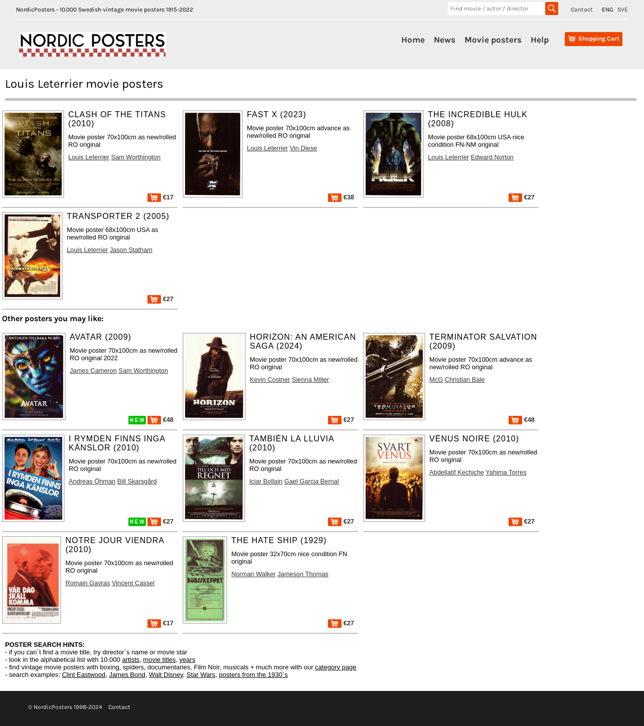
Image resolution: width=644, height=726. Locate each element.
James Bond (127, 674)
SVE (622, 9)
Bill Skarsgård (137, 481)
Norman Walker (253, 574)
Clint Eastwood (83, 674)
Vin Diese (303, 148)
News (444, 40)
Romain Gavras (87, 583)
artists (130, 659)
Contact (582, 9)
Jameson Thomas (302, 574)
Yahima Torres (506, 472)
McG (436, 379)
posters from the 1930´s (253, 674)
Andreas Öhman (92, 481)
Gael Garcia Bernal (311, 481)
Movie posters (493, 40)
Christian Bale (465, 379)
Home (413, 40)
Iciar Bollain (265, 481)
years (188, 659)
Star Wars (201, 674)
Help (540, 40)
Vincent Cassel (133, 583)
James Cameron (93, 370)
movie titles (159, 659)
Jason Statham (131, 250)
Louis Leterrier (88, 157)
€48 (160, 419)
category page (335, 667)
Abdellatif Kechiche (456, 472)
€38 (341, 197)
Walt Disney (166, 674)
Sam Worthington (135, 157)
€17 (160, 197)
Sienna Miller (310, 379)
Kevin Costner (270, 379)
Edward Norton (492, 157)
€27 (522, 197)
